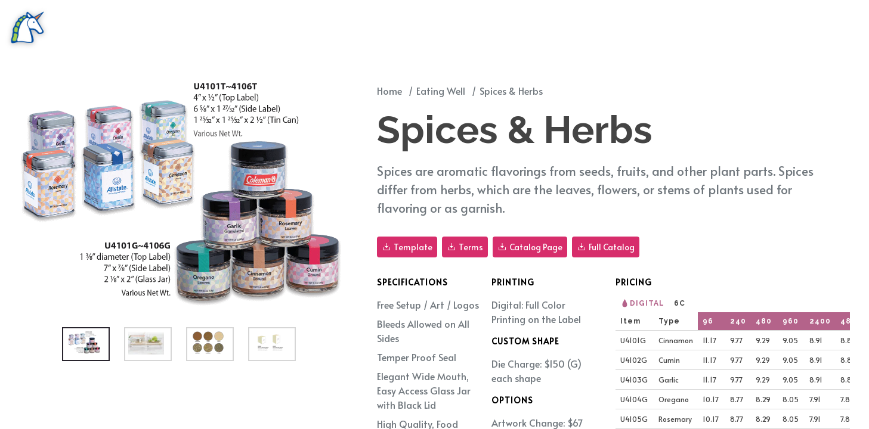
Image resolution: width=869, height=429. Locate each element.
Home (389, 90)
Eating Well (440, 90)
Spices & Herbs (511, 90)
